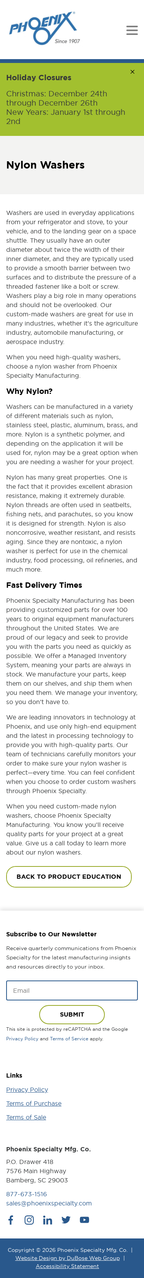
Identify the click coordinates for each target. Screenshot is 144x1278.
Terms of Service (69, 1039)
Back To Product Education (69, 877)
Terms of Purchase (33, 1103)
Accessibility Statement (67, 1266)
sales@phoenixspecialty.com (49, 1203)
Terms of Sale (26, 1117)
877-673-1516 (26, 1194)
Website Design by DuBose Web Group (67, 1258)
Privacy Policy (22, 1039)
